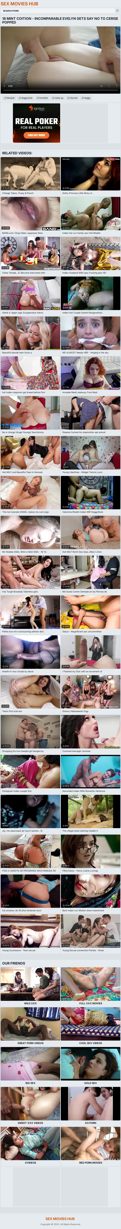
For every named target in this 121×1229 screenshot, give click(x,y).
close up (59, 97)
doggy (87, 97)
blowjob (10, 97)
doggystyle (26, 97)
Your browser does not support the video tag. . (60, 60)
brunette (43, 97)
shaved (73, 97)
